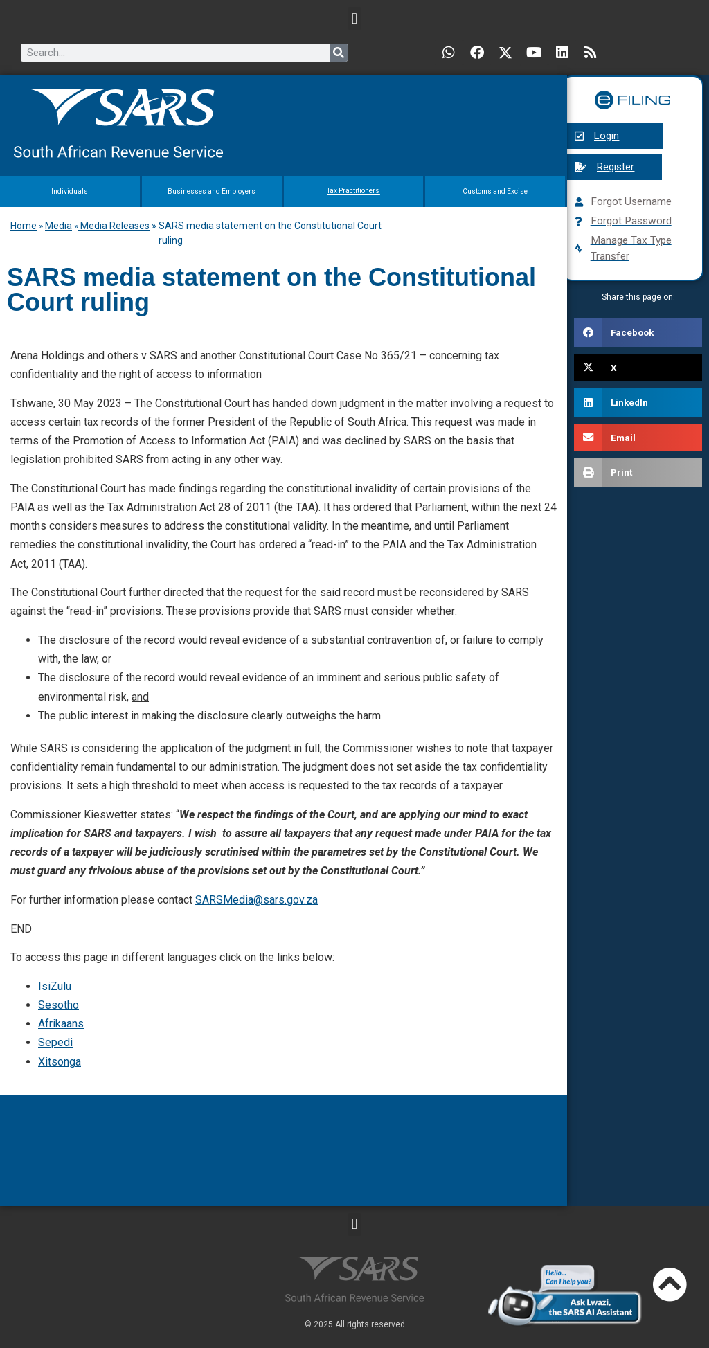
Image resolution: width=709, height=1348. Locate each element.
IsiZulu (54, 986)
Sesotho (58, 1005)
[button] (354, 18)
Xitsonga (59, 1061)
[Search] (339, 53)
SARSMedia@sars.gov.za (256, 899)
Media (58, 225)
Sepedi (55, 1042)
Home (23, 225)
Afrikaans (61, 1023)
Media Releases (114, 225)
